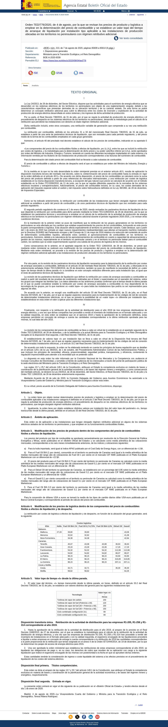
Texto (25, 86)
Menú (125, 11)
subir (140, 705)
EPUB (59, 73)
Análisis (35, 86)
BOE (41, 15)
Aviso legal (62, 713)
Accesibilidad (73, 713)
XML (81, 73)
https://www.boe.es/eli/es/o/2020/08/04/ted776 (64, 60)
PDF (36, 73)
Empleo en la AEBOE (138, 713)
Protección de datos (87, 713)
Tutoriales (124, 713)
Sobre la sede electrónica (40, 713)
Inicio (35, 15)
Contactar (25, 713)
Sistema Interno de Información (108, 713)
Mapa (54, 713)
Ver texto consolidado (131, 38)
